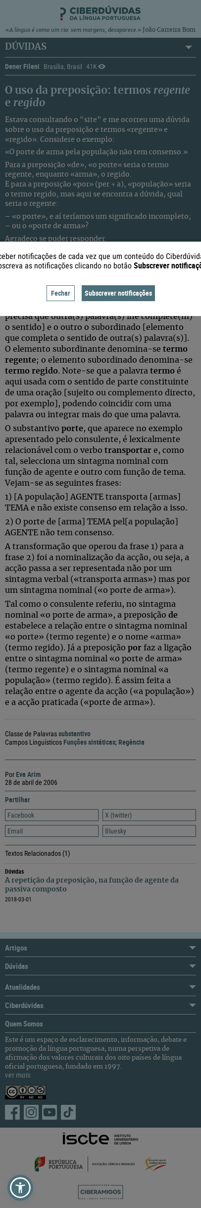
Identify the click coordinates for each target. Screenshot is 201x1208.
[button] (20, 1187)
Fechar (60, 293)
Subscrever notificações (118, 293)
